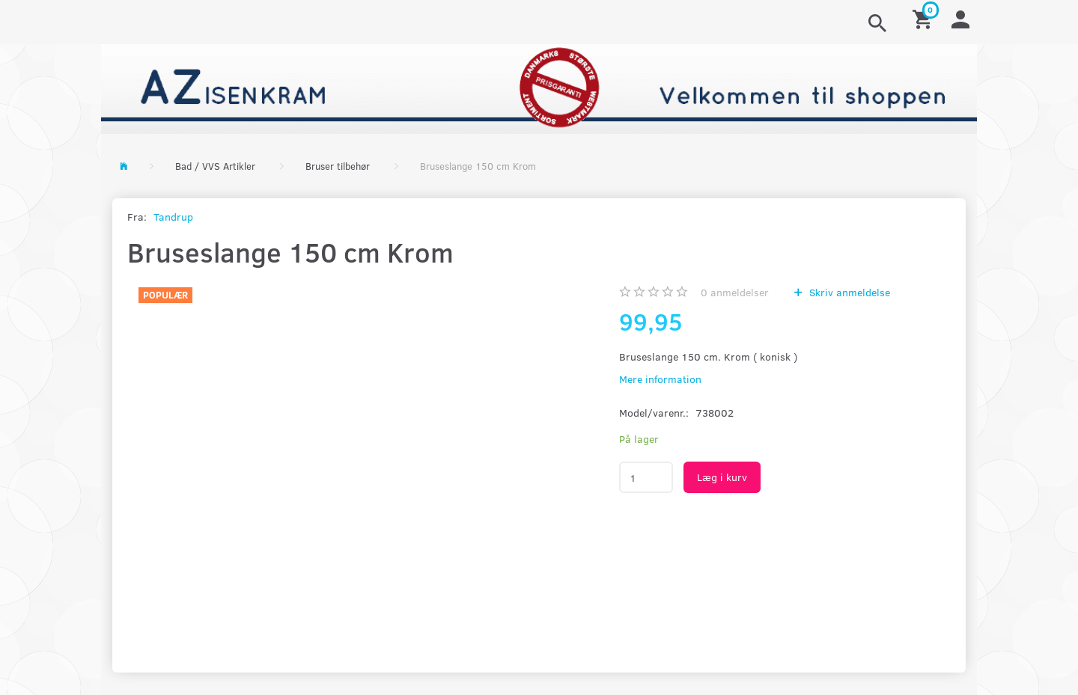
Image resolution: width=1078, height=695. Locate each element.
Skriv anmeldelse (848, 292)
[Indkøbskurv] (924, 18)
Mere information (660, 379)
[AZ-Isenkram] (539, 87)
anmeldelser (735, 292)
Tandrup (173, 216)
